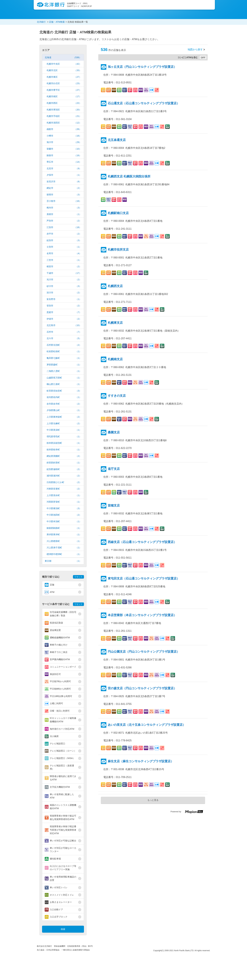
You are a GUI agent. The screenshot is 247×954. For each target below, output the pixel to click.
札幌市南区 (64, 96)
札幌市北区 (64, 70)
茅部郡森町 (64, 364)
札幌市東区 (64, 77)
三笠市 (64, 260)
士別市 (64, 247)
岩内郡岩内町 (64, 397)
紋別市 (64, 240)
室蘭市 (64, 149)
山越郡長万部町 (64, 377)
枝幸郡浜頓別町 (64, 443)
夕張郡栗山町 (64, 410)
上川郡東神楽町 (64, 417)
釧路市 (64, 155)
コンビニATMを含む (188, 57)
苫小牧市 (64, 201)
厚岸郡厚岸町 (64, 534)
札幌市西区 (64, 103)
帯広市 (64, 162)
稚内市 (64, 207)
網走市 (64, 188)
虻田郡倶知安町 (64, 390)
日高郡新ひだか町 (64, 482)
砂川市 (64, 286)
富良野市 (64, 299)
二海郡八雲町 (64, 371)
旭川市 (64, 142)
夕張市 (64, 175)
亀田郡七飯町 (64, 358)
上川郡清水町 (64, 495)
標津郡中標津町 (64, 554)
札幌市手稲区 (64, 116)
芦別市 (64, 220)
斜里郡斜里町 (64, 462)
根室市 (64, 266)
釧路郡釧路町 (64, 528)
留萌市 (64, 194)
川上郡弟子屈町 (64, 547)
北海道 (63, 57)
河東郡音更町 (64, 488)
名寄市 (64, 253)
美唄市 (64, 214)
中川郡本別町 (64, 521)
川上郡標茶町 (64, 541)
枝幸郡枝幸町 (64, 449)
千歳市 (64, 273)
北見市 (64, 168)
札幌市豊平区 (64, 90)
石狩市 (64, 332)
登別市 (64, 305)
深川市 (64, 292)
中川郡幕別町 (64, 508)
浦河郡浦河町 (64, 475)
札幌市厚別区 (64, 109)
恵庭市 (64, 312)
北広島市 (64, 325)
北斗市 (64, 338)
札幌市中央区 (64, 64)
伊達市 (64, 319)
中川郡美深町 (64, 430)
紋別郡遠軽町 (64, 469)
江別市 (64, 227)
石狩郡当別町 (64, 345)
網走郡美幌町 (64, 456)
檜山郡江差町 (64, 384)
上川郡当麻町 (64, 423)
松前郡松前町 (64, 351)
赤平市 (64, 233)
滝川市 (64, 279)
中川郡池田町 (64, 515)
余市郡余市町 (64, 404)
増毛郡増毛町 (64, 436)
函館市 (64, 129)
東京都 (63, 561)
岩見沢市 (64, 181)
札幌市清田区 (64, 122)
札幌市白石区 (64, 83)
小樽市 (64, 135)
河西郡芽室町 (64, 502)
